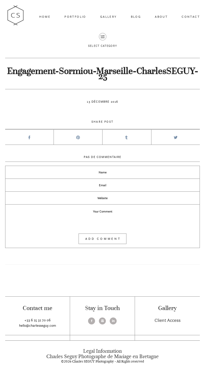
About (161, 17)
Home (45, 17)
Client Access (168, 320)
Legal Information (102, 351)
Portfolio (75, 17)
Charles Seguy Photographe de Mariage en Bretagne (102, 356)
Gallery (108, 17)
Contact (191, 17)
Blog (136, 17)
